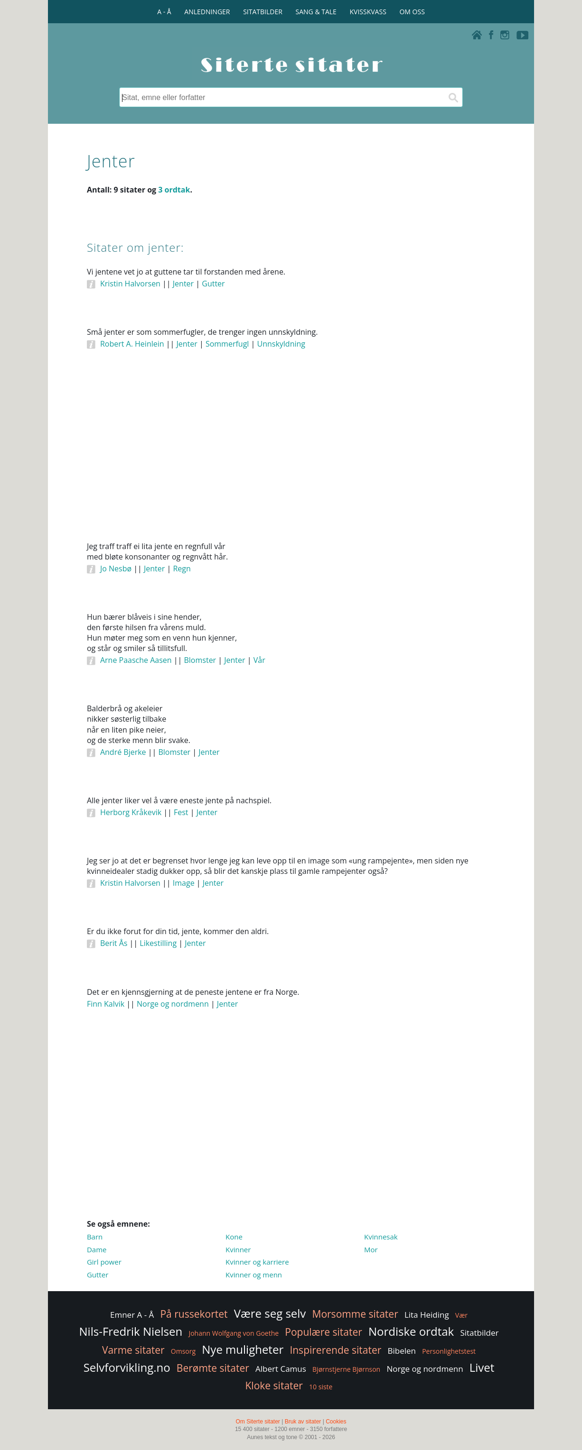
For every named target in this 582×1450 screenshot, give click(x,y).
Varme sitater (133, 1350)
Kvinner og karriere (257, 1261)
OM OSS (411, 11)
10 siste (320, 1386)
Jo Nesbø (115, 568)
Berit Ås (114, 943)
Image (184, 883)
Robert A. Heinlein (132, 344)
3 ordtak (174, 189)
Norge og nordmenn (173, 1004)
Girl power (104, 1261)
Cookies (336, 1421)
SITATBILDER (262, 11)
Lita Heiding (426, 1314)
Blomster (200, 660)
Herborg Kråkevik (130, 812)
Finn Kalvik (105, 1004)
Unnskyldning (281, 344)
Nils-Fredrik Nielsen (131, 1331)
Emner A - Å (132, 1314)
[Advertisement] (291, 458)
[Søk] (453, 97)
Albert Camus (280, 1368)
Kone (234, 1236)
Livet (482, 1367)
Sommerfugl (227, 344)
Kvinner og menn (253, 1274)
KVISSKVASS (368, 11)
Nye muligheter (242, 1349)
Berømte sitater (213, 1368)
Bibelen (401, 1350)
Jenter (183, 283)
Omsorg (183, 1351)
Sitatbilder (479, 1332)
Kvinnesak (381, 1236)
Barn (95, 1236)
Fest (181, 812)
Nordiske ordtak (411, 1331)
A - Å (164, 11)
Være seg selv (270, 1313)
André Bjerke (123, 752)
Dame (97, 1249)
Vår (259, 660)
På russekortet (193, 1314)
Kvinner (238, 1249)
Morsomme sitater (355, 1314)
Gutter (213, 283)
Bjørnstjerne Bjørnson (346, 1369)
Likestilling (158, 943)
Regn (181, 568)
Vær (461, 1315)
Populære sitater (323, 1332)
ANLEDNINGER (207, 11)
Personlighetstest (449, 1351)
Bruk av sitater (303, 1421)
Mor (371, 1249)
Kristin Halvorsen (130, 283)
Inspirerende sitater (335, 1350)
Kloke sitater (274, 1385)
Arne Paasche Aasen (136, 660)
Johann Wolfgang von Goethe (233, 1333)
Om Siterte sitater (257, 1421)
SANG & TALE (316, 11)
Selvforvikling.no (127, 1367)
